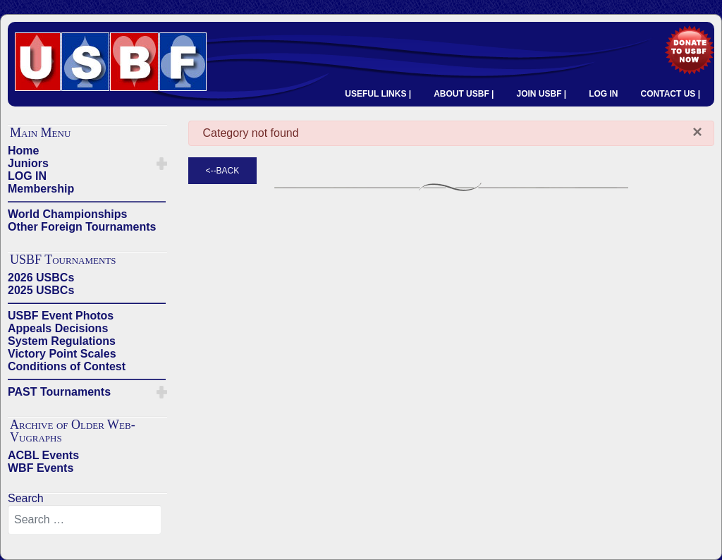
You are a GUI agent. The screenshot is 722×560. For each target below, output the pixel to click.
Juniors (28, 163)
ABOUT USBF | (464, 94)
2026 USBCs (41, 278)
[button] (162, 163)
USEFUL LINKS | (378, 94)
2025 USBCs (41, 290)
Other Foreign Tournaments (82, 227)
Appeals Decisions (58, 328)
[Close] (697, 131)
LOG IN (603, 94)
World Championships (67, 214)
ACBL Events (43, 455)
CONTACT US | (670, 94)
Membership (41, 189)
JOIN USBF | (541, 94)
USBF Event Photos (61, 316)
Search (26, 498)
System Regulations (62, 341)
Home (23, 151)
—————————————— (87, 201)
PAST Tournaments (59, 392)
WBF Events (40, 468)
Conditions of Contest (67, 366)
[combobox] (84, 520)
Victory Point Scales (62, 354)
